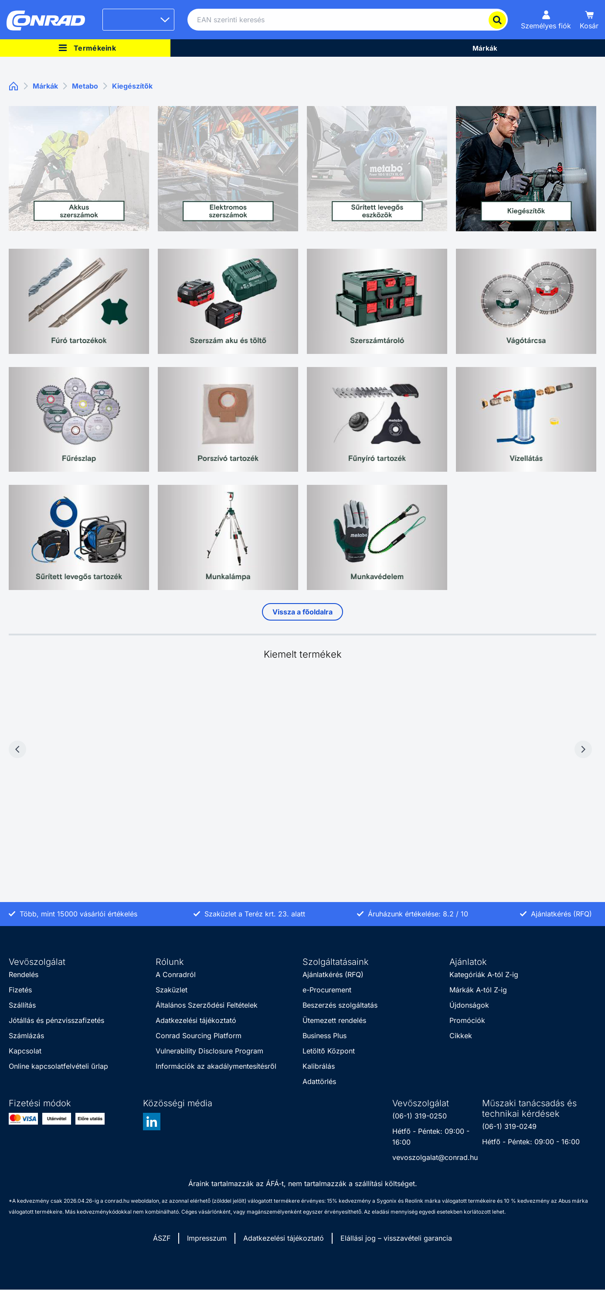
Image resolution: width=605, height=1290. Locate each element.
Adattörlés (319, 1081)
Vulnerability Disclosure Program (209, 1050)
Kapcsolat (25, 1050)
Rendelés (23, 974)
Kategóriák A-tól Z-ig (483, 974)
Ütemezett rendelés (334, 1020)
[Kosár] (589, 19)
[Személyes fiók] (546, 19)
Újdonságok (469, 1005)
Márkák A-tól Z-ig (478, 989)
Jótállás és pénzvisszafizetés (56, 1020)
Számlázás (26, 1035)
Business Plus (324, 1035)
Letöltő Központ (328, 1050)
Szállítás (22, 1005)
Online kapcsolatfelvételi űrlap (58, 1066)
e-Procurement (326, 989)
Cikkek (460, 1035)
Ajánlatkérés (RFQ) (333, 974)
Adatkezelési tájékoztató (196, 1020)
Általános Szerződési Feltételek (207, 1005)
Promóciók (467, 1020)
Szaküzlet (171, 989)
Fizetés (20, 989)
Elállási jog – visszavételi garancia (396, 1238)
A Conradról (176, 974)
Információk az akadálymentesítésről (216, 1066)
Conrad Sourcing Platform (198, 1035)
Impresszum (207, 1238)
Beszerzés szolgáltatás (339, 1005)
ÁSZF (161, 1238)
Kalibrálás (318, 1066)
